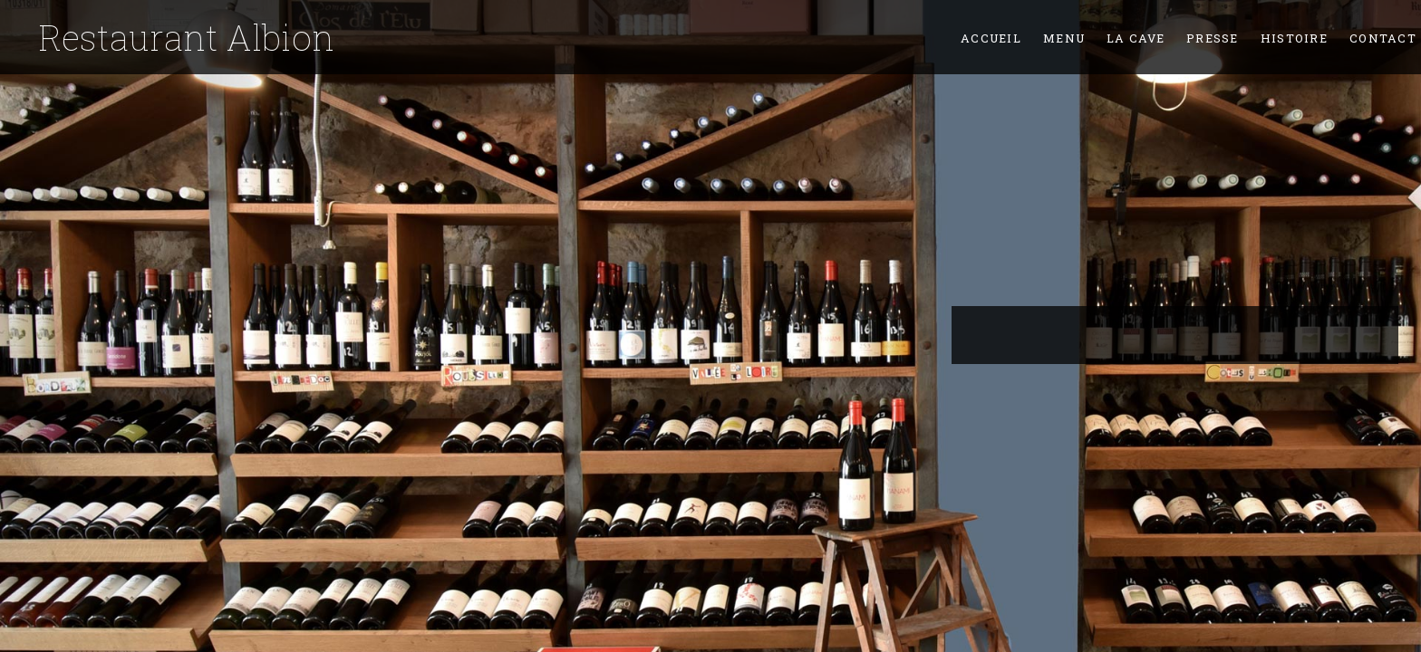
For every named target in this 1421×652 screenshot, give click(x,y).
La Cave (1136, 38)
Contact (1382, 38)
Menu (1064, 38)
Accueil (991, 38)
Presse (1212, 38)
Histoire (1294, 38)
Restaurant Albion (186, 37)
